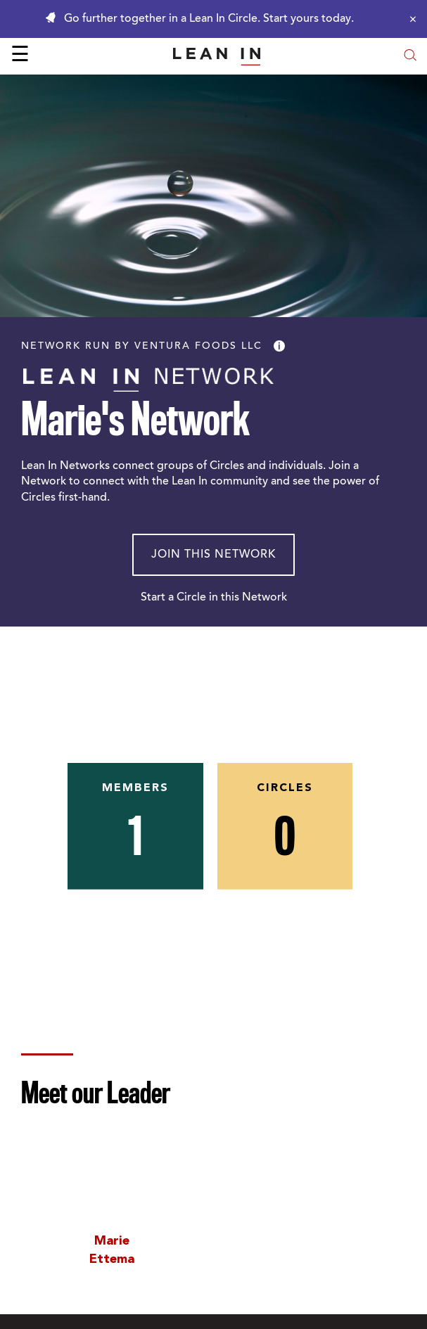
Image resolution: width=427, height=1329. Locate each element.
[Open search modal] (410, 56)
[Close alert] (409, 19)
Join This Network (213, 554)
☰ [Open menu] (20, 56)
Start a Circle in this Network (214, 597)
